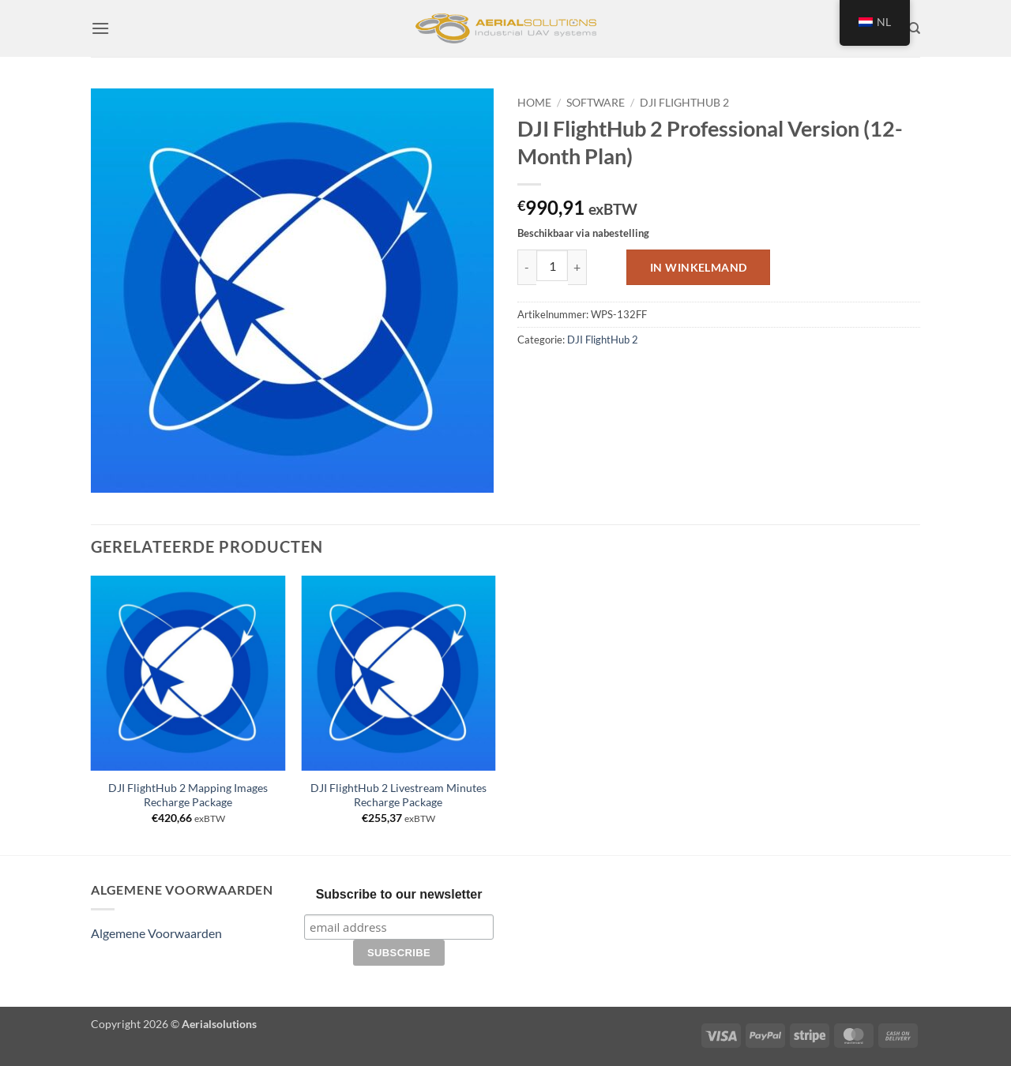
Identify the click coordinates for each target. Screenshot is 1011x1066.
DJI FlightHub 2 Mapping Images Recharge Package (188, 795)
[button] (100, 28)
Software (595, 102)
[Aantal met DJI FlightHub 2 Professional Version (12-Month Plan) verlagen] (526, 267)
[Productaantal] (552, 265)
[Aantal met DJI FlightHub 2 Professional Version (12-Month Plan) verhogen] (577, 267)
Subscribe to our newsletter (399, 894)
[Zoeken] (914, 28)
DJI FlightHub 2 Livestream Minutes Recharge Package (398, 795)
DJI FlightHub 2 (684, 102)
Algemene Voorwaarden (156, 932)
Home (534, 102)
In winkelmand (698, 267)
